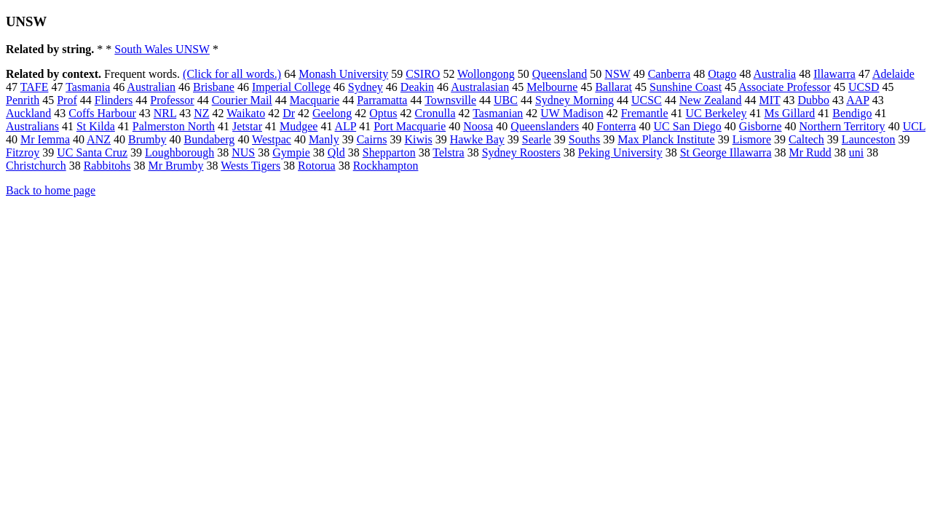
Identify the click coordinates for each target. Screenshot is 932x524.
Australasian (480, 87)
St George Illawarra (726, 152)
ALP (346, 126)
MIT (770, 100)
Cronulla (434, 113)
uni (856, 152)
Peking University (620, 152)
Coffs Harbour (102, 113)
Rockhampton (386, 165)
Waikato (245, 113)
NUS (243, 152)
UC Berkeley (716, 113)
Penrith (22, 100)
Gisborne (760, 126)
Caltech (806, 139)
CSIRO (423, 74)
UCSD (864, 87)
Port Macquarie (410, 126)
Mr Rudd (810, 152)
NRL (165, 113)
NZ (201, 113)
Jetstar (247, 126)
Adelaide (893, 74)
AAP (857, 100)
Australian (151, 87)
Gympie (291, 152)
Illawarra (834, 74)
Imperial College (291, 87)
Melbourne (551, 87)
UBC (506, 100)
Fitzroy (22, 152)
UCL (914, 126)
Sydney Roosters (521, 152)
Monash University (343, 74)
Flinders (114, 100)
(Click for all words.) (232, 74)
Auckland (28, 113)
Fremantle (644, 113)
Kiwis (418, 139)
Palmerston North (174, 126)
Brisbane (213, 87)
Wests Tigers (250, 165)
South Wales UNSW (162, 49)
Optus (383, 113)
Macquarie (314, 100)
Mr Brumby (176, 165)
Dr (289, 113)
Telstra (448, 152)
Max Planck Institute (665, 139)
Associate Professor (784, 87)
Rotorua (317, 165)
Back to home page (50, 190)
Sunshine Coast (685, 87)
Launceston (869, 139)
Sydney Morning (574, 100)
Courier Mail (242, 100)
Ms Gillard (790, 113)
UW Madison (571, 113)
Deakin (417, 87)
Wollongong (486, 74)
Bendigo (852, 113)
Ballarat (613, 87)
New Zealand (710, 100)
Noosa (478, 126)
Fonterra (616, 126)
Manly (324, 139)
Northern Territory (842, 126)
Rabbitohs (107, 165)
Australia (775, 74)
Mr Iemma (45, 139)
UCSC (646, 100)
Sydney (365, 87)
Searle (536, 139)
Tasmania (88, 87)
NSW (617, 74)
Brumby (147, 139)
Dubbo (814, 100)
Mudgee (298, 126)
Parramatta (382, 100)
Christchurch (36, 165)
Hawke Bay (477, 139)
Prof (67, 100)
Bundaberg (208, 139)
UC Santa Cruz (92, 152)
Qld (336, 152)
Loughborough (179, 152)
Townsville (450, 100)
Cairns (372, 139)
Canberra (669, 74)
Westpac (271, 139)
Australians (32, 126)
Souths (585, 139)
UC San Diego (688, 126)
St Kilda (95, 126)
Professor (172, 100)
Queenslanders (544, 126)
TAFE (34, 87)
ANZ (99, 139)
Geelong (332, 113)
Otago (722, 74)
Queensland (560, 74)
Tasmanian (498, 113)
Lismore (751, 139)
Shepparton (389, 152)
